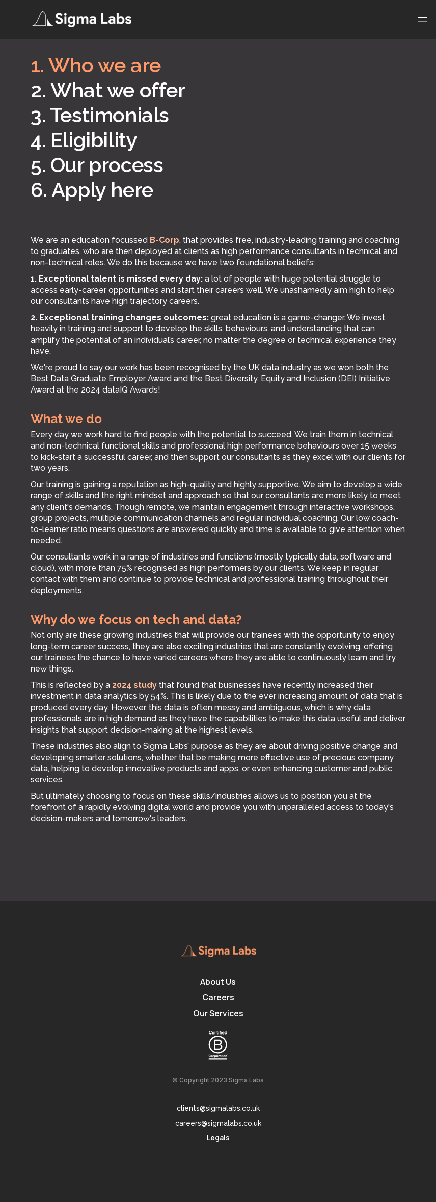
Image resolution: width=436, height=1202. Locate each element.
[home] (81, 19)
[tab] (150, 66)
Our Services (218, 1013)
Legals (218, 1137)
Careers (218, 997)
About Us (218, 981)
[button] (422, 19)
